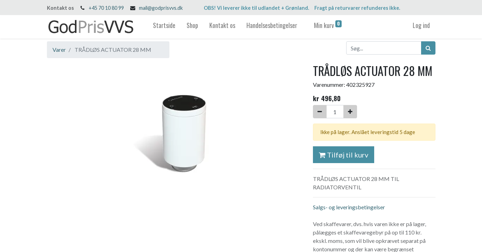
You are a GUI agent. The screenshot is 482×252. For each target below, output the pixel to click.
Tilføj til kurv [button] (343, 154)
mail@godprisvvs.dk (161, 8)
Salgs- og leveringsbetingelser (349, 207)
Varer (59, 49)
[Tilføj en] (350, 111)
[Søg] (428, 48)
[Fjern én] (320, 111)
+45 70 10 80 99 (106, 8)
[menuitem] (164, 26)
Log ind (421, 25)
